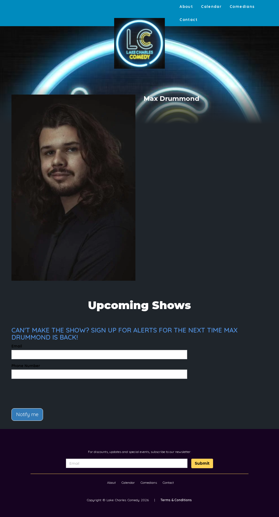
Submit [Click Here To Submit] (202, 463)
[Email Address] (126, 463)
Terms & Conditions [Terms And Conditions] (176, 500)
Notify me (27, 414)
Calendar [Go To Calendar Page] (211, 6)
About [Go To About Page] (186, 6)
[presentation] (43, 391)
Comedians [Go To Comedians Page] (242, 6)
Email (16, 346)
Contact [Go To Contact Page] (189, 19)
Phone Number (25, 365)
